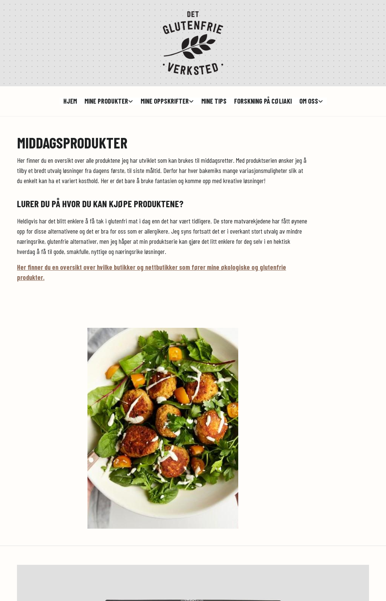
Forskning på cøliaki (263, 101)
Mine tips (214, 101)
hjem (70, 101)
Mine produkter (106, 101)
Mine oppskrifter (165, 101)
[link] (109, 101)
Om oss (308, 101)
